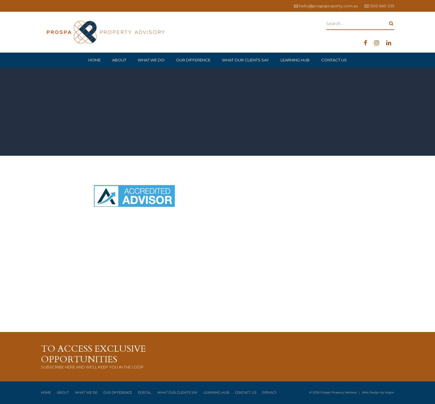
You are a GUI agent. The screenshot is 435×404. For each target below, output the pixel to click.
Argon (389, 392)
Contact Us (334, 60)
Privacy (269, 392)
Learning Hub (295, 60)
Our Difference (193, 60)
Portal (144, 392)
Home (94, 60)
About (119, 60)
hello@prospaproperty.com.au (328, 6)
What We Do (151, 60)
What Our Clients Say (245, 60)
